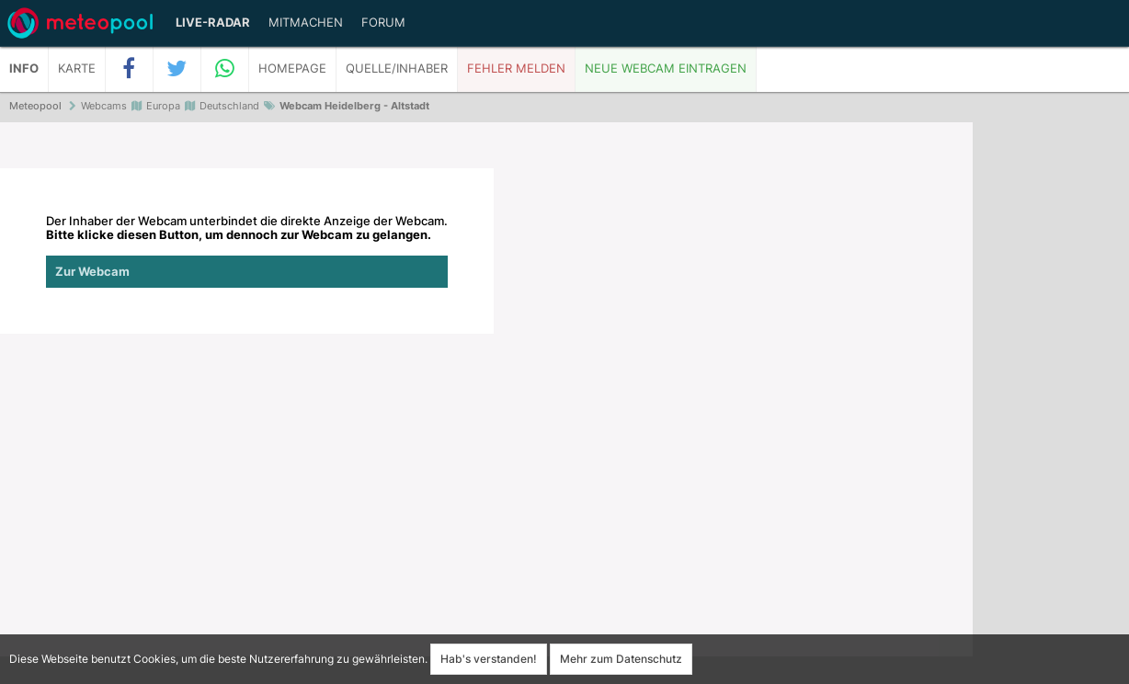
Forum (383, 22)
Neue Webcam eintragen (666, 68)
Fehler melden (516, 68)
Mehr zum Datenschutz (621, 659)
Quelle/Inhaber (397, 68)
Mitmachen (305, 22)
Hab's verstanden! (488, 659)
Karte (77, 68)
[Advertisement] (1050, 404)
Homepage (292, 68)
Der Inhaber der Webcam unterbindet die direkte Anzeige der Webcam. (247, 251)
